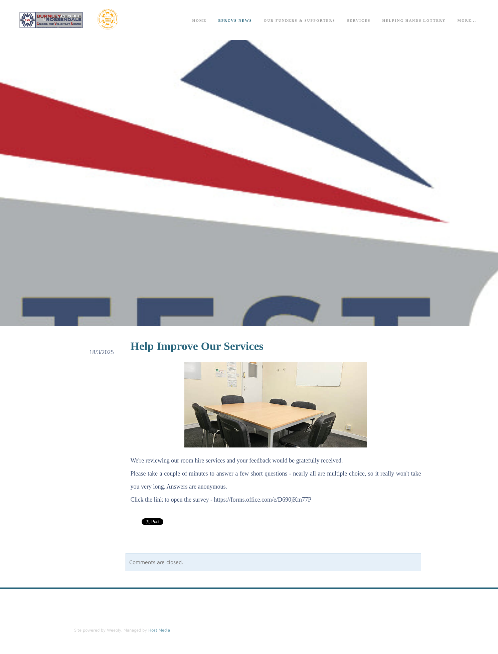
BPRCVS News (235, 20)
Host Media (159, 630)
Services (359, 20)
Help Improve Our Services (197, 346)
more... (467, 20)
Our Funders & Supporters (299, 20)
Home (199, 20)
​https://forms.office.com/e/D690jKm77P (262, 499)
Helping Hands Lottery (414, 20)
